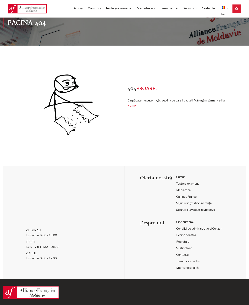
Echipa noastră (186, 235)
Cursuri (93, 8)
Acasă (78, 8)
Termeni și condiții (188, 261)
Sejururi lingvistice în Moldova (195, 210)
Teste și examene (118, 8)
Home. (131, 105)
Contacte (208, 8)
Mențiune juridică (187, 268)
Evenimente (169, 8)
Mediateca (145, 8)
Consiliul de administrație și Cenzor (199, 228)
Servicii (188, 8)
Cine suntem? (185, 222)
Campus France (186, 196)
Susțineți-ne (184, 248)
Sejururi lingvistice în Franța (194, 203)
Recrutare (182, 241)
